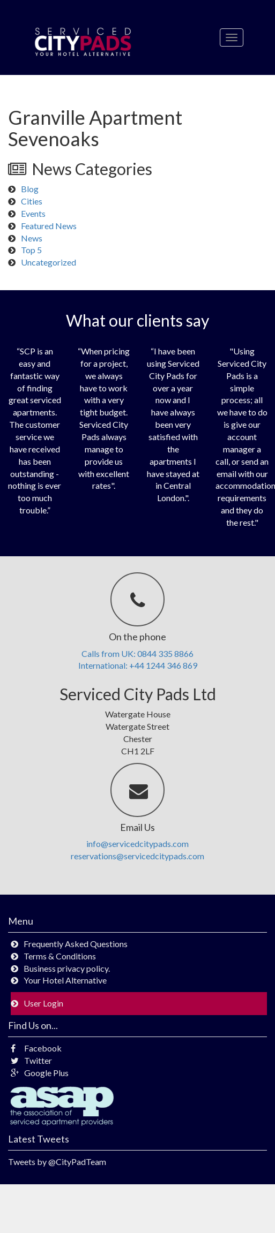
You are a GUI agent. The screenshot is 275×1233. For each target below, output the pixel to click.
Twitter (31, 1060)
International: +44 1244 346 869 (137, 665)
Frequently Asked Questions (76, 944)
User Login (43, 1003)
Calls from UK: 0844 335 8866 (137, 653)
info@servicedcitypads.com (137, 843)
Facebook (36, 1048)
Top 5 (31, 250)
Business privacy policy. (67, 968)
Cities (31, 201)
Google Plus (40, 1073)
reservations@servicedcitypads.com (137, 856)
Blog (30, 189)
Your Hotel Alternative (65, 980)
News (31, 238)
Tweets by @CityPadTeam (57, 1161)
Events (33, 213)
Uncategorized (48, 262)
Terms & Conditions (60, 956)
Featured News (49, 226)
